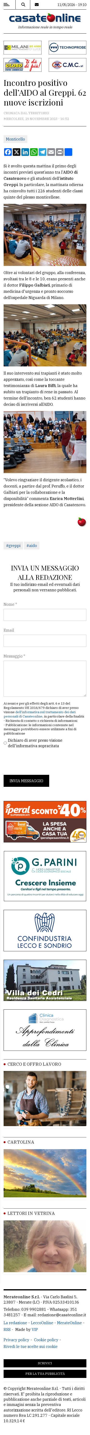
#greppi (13, 545)
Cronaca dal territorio (26, 113)
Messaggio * (14, 656)
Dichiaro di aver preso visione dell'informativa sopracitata (35, 743)
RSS (7, 1329)
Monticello (15, 139)
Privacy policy (16, 1339)
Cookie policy (46, 1339)
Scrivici (45, 1363)
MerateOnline (69, 1322)
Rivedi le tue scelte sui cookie (31, 1346)
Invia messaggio (26, 780)
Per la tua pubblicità (45, 1374)
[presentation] (40, 761)
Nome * (10, 604)
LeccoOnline (42, 1322)
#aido (31, 545)
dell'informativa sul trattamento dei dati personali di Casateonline (40, 714)
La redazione (15, 1322)
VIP (35, 1329)
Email (9, 630)
